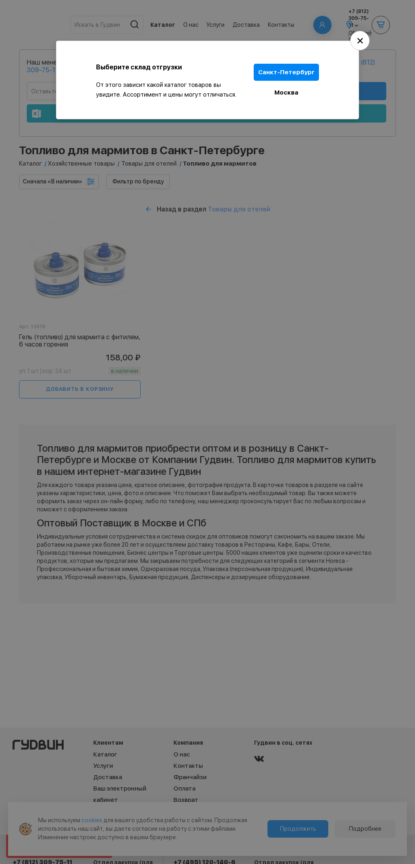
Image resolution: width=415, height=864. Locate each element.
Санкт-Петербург (286, 72)
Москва (286, 92)
